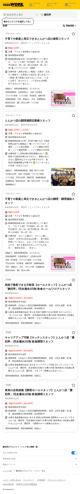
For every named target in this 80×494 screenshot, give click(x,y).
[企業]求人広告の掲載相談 (26, 484)
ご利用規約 (40, 480)
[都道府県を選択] (20, 14)
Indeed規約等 (8, 484)
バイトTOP (7, 471)
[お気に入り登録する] (73, 33)
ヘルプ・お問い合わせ (12, 480)
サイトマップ (28, 480)
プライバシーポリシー (56, 480)
